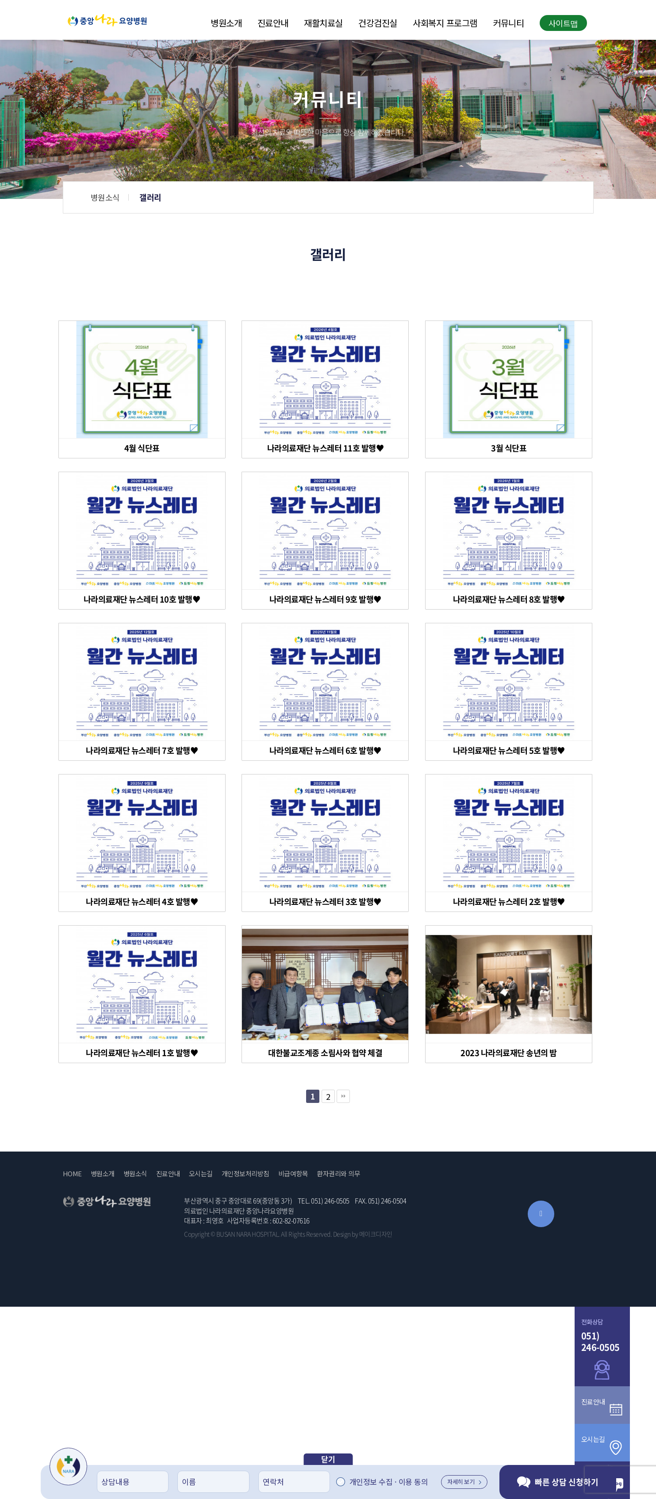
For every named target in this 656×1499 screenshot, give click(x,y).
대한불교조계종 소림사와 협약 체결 (325, 1053)
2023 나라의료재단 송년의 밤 (508, 1053)
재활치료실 (323, 23)
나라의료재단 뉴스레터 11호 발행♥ (325, 448)
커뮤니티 (508, 23)
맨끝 (343, 1096)
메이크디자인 (375, 1234)
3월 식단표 (508, 448)
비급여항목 (293, 1173)
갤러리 (352, 197)
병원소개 (226, 23)
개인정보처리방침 (245, 1173)
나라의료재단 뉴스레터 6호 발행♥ (325, 750)
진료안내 (272, 23)
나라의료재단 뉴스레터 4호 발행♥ (142, 901)
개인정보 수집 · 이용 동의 (388, 1482)
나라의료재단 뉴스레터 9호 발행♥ (325, 599)
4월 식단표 (142, 448)
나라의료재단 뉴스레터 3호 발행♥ (325, 901)
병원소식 (307, 197)
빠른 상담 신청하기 (557, 1482)
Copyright (197, 1234)
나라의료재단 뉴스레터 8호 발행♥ (509, 599)
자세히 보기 (464, 1481)
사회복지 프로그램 (445, 23)
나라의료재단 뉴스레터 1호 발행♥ (142, 1053)
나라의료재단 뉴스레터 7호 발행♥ (142, 750)
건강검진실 (377, 23)
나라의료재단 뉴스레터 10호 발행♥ (142, 599)
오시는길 (201, 1173)
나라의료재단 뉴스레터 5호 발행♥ (509, 750)
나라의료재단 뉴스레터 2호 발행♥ (509, 901)
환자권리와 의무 (338, 1173)
